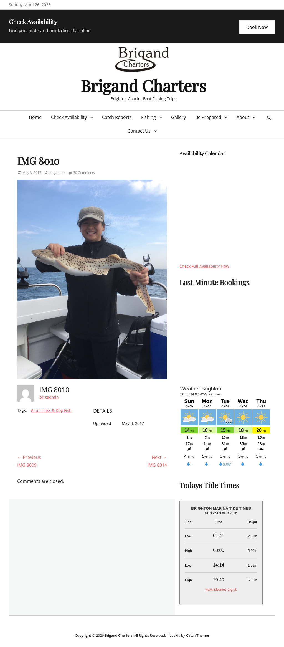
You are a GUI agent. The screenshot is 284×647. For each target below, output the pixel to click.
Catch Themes (197, 635)
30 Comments (84, 172)
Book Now (257, 27)
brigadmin (57, 172)
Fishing (148, 117)
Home (35, 117)
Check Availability (69, 117)
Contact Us (139, 131)
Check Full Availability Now (204, 266)
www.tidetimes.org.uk (221, 590)
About (243, 117)
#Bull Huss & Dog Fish (51, 410)
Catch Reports (117, 117)
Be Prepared (208, 117)
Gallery (178, 117)
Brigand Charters (143, 85)
